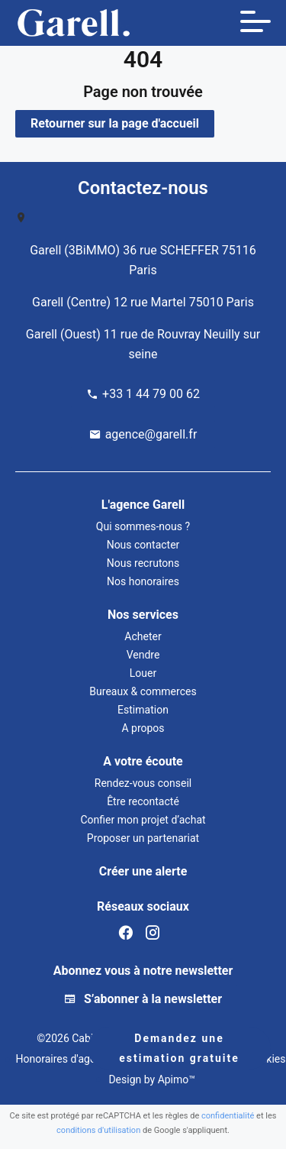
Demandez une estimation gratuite (179, 1048)
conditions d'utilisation (98, 1130)
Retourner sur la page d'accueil (115, 123)
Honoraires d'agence (63, 1059)
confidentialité (227, 1116)
